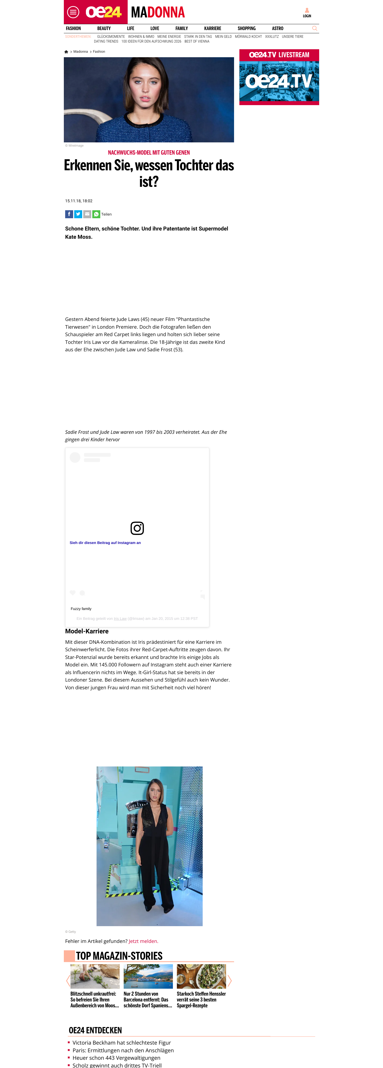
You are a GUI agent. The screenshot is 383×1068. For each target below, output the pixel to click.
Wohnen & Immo (141, 37)
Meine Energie (169, 37)
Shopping (247, 28)
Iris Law (120, 618)
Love (155, 28)
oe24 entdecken (95, 1031)
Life (130, 28)
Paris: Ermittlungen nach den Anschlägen (121, 1050)
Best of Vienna (197, 41)
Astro (277, 28)
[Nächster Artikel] (226, 981)
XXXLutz (272, 37)
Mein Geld (223, 37)
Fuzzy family (81, 609)
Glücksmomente (111, 37)
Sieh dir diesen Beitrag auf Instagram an (105, 543)
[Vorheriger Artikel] (72, 981)
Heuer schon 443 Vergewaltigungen (114, 1057)
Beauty (104, 28)
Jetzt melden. (143, 941)
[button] (72, 12)
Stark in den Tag (198, 37)
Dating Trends (106, 41)
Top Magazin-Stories (119, 956)
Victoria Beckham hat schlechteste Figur (119, 1042)
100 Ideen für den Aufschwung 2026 (151, 41)
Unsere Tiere (292, 37)
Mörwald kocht (248, 37)
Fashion (73, 28)
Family (182, 28)
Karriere (212, 28)
